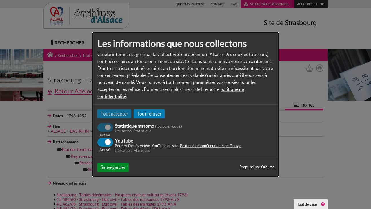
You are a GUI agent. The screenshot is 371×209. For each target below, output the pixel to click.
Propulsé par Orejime (256, 167)
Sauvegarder (113, 167)
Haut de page (311, 204)
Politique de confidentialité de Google (210, 146)
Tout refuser (149, 113)
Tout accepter (114, 113)
